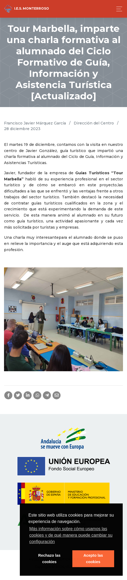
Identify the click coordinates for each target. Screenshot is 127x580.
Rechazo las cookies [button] (49, 558)
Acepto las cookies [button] (93, 558)
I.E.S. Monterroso (26, 9)
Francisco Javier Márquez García (35, 123)
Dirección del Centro (94, 123)
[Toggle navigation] (118, 9)
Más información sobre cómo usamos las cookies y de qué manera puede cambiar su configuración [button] (70, 535)
